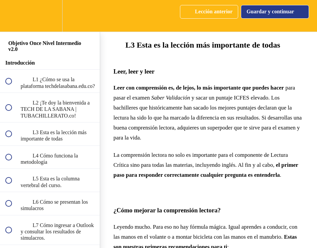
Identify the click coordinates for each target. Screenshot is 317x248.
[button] (12, 16)
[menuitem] (50, 16)
